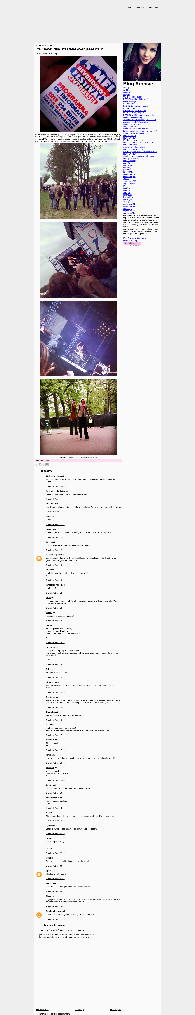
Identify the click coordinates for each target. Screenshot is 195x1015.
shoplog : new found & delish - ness (138, 156)
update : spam (129, 135)
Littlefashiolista (53, 476)
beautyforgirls (52, 798)
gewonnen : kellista (131, 124)
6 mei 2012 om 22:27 (55, 853)
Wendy (49, 883)
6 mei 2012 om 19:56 (55, 808)
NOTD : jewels (129, 104)
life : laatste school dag (133, 140)
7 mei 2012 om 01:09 (55, 879)
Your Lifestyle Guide (55, 491)
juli (126, 90)
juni (126, 92)
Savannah (50, 647)
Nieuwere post (42, 1009)
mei (126, 94)
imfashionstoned (54, 585)
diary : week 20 (129, 126)
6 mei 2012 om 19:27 (55, 793)
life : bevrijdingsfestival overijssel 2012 (69, 49)
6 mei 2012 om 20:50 (55, 833)
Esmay (49, 785)
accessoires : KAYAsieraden (135, 122)
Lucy (48, 570)
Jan (47, 625)
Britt (48, 669)
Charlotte (50, 712)
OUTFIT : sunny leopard (133, 113)
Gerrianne (50, 697)
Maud (48, 516)
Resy (48, 725)
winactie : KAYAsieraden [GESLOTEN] (140, 120)
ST (47, 813)
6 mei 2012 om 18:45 (55, 780)
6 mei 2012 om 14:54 (55, 642)
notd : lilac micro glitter (133, 149)
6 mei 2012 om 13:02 (55, 565)
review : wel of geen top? (134, 147)
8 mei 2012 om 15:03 (55, 906)
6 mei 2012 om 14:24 (55, 621)
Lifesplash (51, 504)
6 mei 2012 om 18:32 (55, 763)
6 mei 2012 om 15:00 (55, 677)
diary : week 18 (129, 154)
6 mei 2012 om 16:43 (55, 720)
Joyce (49, 542)
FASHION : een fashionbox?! (136, 106)
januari (128, 170)
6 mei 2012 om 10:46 (55, 486)
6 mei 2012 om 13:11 (55, 580)
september (129, 181)
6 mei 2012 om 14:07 (55, 593)
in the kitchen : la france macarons (138, 142)
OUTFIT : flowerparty (132, 97)
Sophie (49, 529)
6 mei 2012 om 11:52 (55, 512)
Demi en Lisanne (54, 911)
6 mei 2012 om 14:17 (55, 608)
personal (45, 460)
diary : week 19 (129, 138)
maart (127, 165)
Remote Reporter (54, 555)
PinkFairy (50, 755)
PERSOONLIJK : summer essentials (139, 115)
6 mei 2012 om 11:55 (55, 524)
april (127, 163)
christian (50, 767)
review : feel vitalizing (132, 117)
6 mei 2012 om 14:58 (55, 664)
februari (128, 167)
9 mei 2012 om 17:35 (55, 919)
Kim (48, 858)
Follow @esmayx (130, 240)
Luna (48, 597)
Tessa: (49, 612)
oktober (128, 179)
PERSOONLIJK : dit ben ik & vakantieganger (135, 100)
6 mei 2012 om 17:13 (55, 735)
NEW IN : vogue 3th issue (134, 110)
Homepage (79, 1009)
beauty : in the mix (131, 158)
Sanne (49, 838)
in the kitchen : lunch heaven (135, 129)
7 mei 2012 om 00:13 (55, 866)
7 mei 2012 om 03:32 (55, 891)
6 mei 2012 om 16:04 (55, 707)
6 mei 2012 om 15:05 (55, 692)
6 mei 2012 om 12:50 (55, 550)
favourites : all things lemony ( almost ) (140, 131)
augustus (129, 183)
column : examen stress (133, 133)
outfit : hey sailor (130, 145)
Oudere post (115, 1009)
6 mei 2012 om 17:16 (55, 750)
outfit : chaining (129, 161)
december (129, 174)
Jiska (48, 896)
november (129, 176)
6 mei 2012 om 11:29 (55, 499)
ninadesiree (51, 682)
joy (47, 870)
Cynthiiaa (50, 825)
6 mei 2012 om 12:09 (55, 537)
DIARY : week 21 (130, 108)
